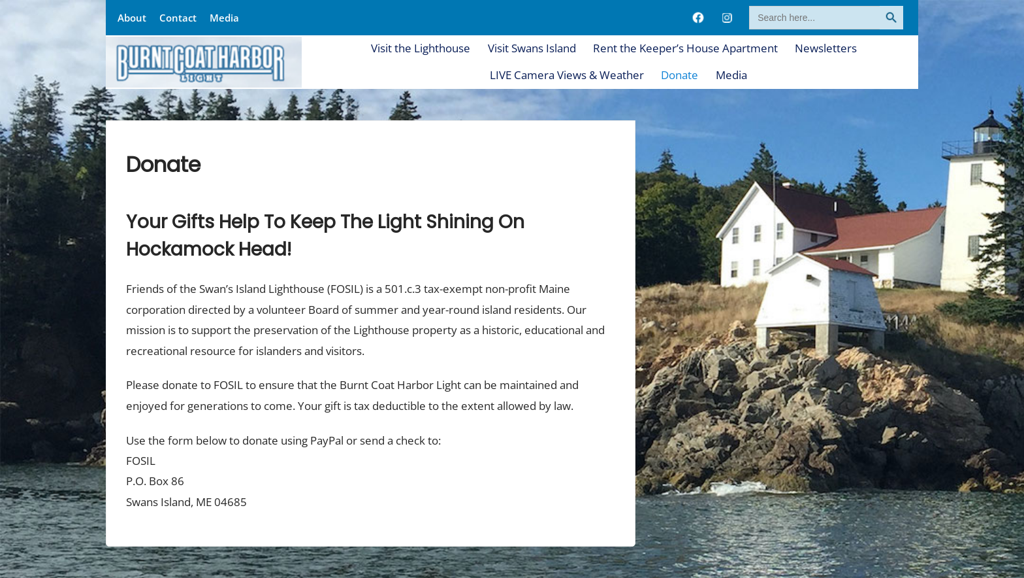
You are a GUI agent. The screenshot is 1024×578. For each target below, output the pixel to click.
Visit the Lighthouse (420, 48)
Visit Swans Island (532, 48)
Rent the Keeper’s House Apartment (685, 48)
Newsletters (826, 48)
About (132, 17)
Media (224, 17)
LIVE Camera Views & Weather (567, 74)
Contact (178, 17)
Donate (679, 74)
